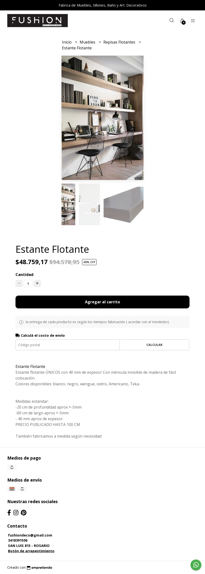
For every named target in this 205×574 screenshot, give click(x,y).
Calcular (154, 345)
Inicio (67, 42)
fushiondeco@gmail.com (30, 535)
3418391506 (17, 540)
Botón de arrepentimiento (31, 551)
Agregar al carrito (102, 302)
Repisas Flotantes (119, 42)
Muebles (88, 42)
